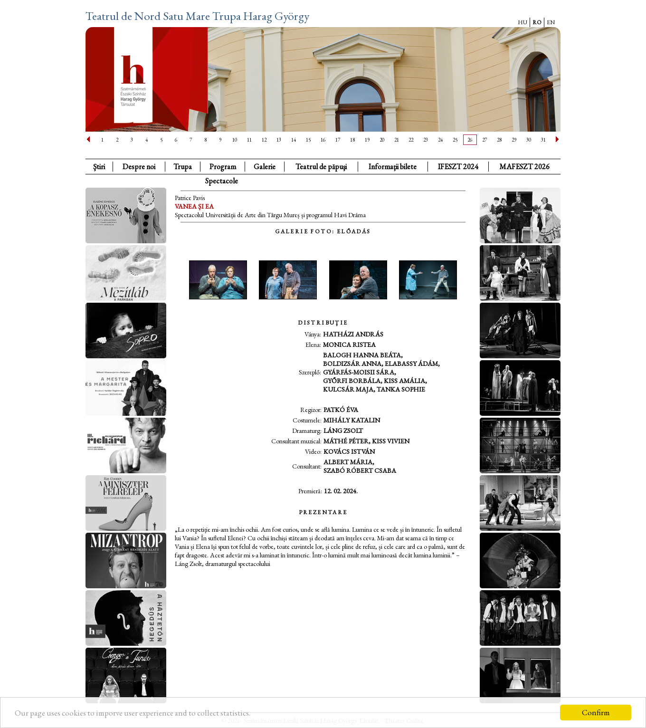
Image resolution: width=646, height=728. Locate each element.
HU (522, 22)
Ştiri (99, 167)
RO (537, 22)
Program (222, 167)
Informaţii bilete (393, 167)
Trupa (182, 167)
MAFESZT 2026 (524, 167)
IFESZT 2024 (458, 167)
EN (551, 22)
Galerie (265, 167)
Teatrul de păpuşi (321, 167)
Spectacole (221, 181)
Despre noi (139, 167)
